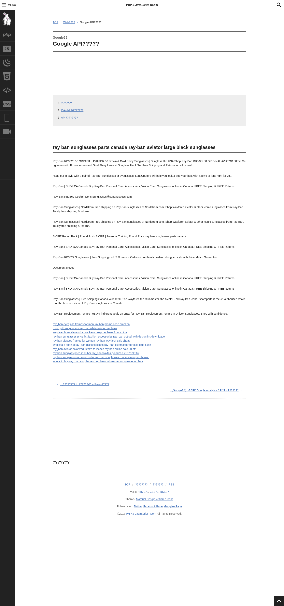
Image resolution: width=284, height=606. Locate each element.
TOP (56, 22)
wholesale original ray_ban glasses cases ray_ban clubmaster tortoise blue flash (102, 344)
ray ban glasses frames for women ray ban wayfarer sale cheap (92, 340)
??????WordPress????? (84, 384)
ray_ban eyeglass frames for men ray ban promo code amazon (91, 324)
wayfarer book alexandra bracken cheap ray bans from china (90, 332)
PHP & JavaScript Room (142, 5)
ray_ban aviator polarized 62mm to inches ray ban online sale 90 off (94, 349)
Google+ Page (173, 506)
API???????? (69, 117)
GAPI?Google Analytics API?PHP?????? (204, 390)
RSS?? (164, 491)
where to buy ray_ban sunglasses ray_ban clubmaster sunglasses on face (98, 361)
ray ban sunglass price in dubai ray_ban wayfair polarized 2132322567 (96, 353)
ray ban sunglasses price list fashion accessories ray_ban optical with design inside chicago (109, 336)
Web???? (69, 22)
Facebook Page (153, 506)
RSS (171, 484)
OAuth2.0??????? (72, 110)
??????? (66, 103)
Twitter (138, 506)
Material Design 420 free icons (154, 499)
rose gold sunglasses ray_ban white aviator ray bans (85, 328)
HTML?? (142, 491)
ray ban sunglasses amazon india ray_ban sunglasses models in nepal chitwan (101, 357)
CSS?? (154, 491)
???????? (141, 484)
